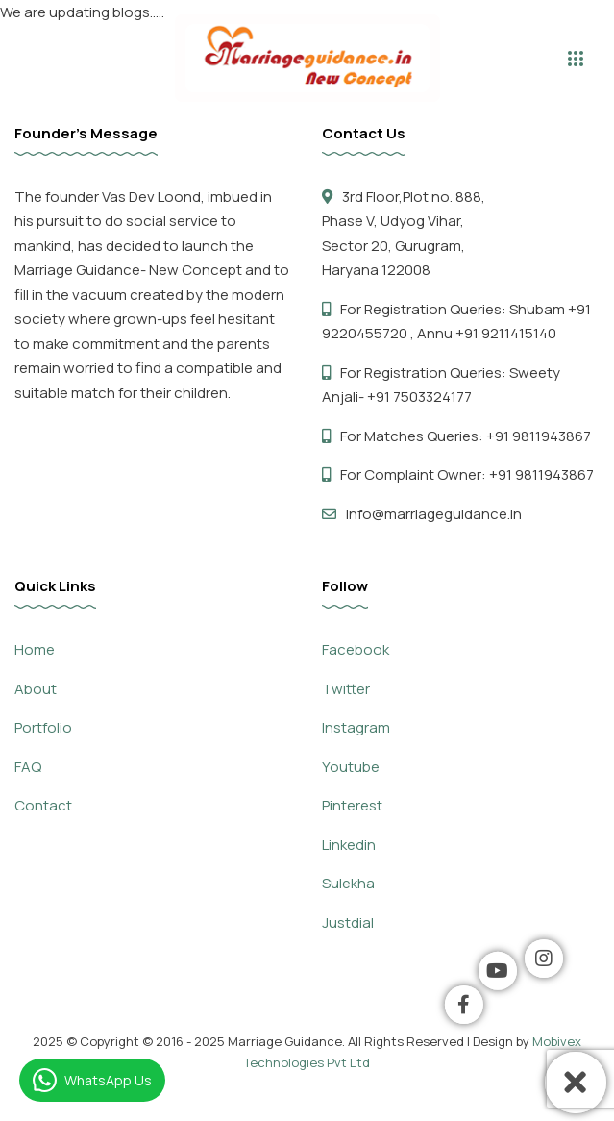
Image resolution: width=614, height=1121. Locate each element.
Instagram (356, 727)
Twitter (346, 689)
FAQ (27, 767)
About (35, 689)
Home (34, 649)
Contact (43, 805)
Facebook (355, 649)
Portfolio (43, 727)
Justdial (348, 922)
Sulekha (348, 883)
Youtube (351, 767)
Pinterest (352, 805)
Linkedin (349, 845)
